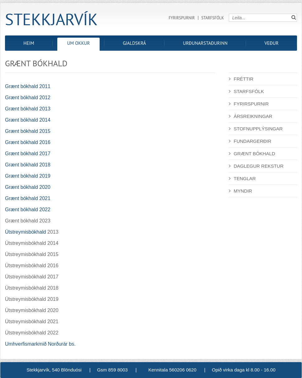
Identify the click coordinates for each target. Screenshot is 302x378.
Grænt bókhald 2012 (27, 97)
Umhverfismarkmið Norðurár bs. (40, 344)
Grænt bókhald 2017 (27, 153)
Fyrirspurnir (182, 18)
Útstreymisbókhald (25, 232)
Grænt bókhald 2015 (27, 131)
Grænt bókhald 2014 (27, 120)
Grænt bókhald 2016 (27, 142)
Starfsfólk (212, 18)
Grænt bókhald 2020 (27, 187)
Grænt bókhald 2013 (27, 108)
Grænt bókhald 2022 (27, 209)
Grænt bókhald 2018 (27, 164)
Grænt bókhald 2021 (27, 198)
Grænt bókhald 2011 (27, 86)
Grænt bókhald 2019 (27, 176)
